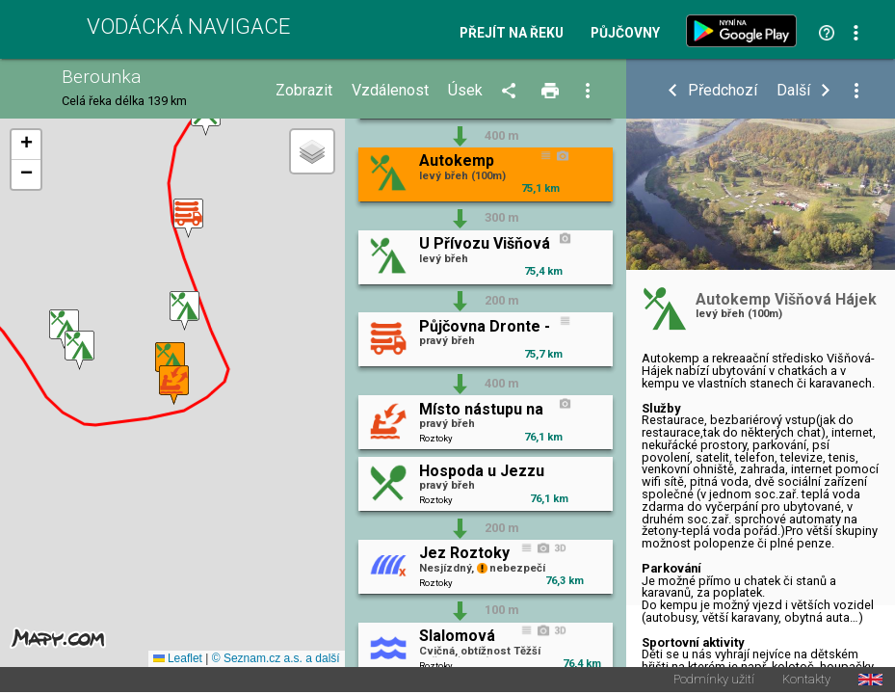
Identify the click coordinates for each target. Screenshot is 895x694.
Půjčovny (625, 33)
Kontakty (806, 681)
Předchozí (722, 90)
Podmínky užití (713, 681)
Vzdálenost (390, 90)
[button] (64, 329)
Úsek (465, 90)
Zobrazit (304, 90)
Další (793, 90)
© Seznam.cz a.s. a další (276, 659)
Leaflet (177, 659)
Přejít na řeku (512, 33)
